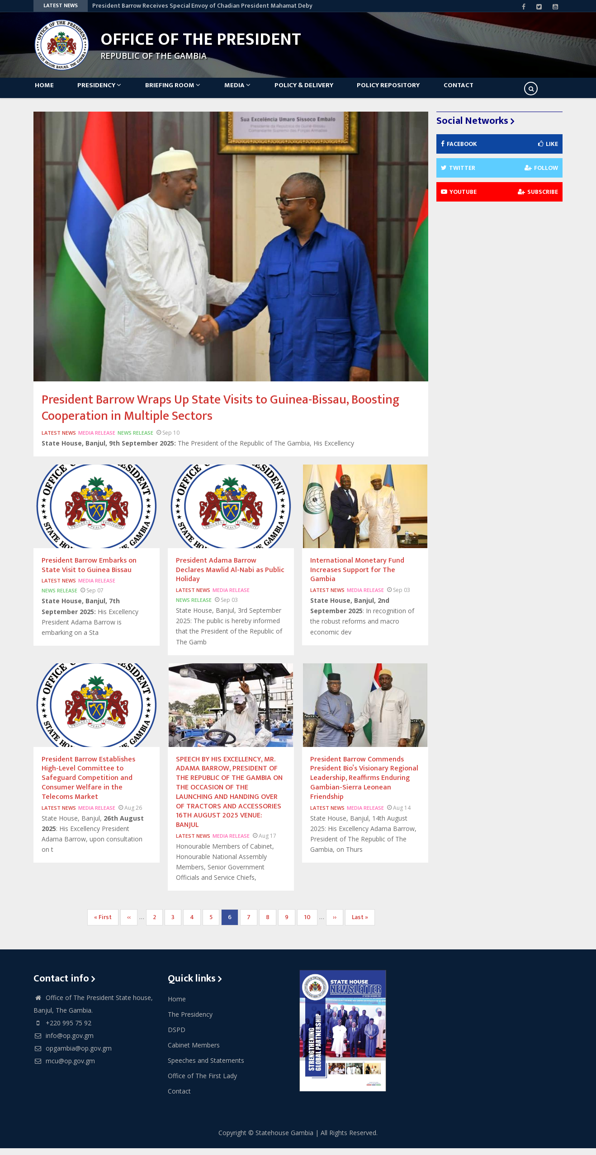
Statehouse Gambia (284, 1139)
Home (47, 91)
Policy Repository (408, 91)
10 (310, 924)
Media (250, 91)
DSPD (176, 1037)
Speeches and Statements (206, 1067)
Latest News (59, 440)
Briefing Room (182, 91)
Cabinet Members (194, 1052)
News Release (135, 440)
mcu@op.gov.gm (64, 1068)
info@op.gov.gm (63, 1042)
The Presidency (190, 1021)
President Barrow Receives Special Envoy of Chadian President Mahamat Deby (202, 5)
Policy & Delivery (320, 91)
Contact (482, 91)
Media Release (96, 440)
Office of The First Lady (202, 1083)
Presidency (106, 91)
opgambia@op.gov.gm (72, 1055)
